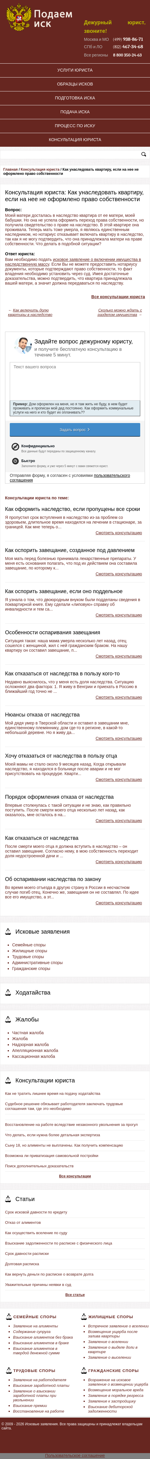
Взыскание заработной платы (41, 1385)
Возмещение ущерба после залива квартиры (113, 1333)
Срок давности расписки (27, 1253)
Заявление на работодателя (39, 1380)
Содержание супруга (31, 1331)
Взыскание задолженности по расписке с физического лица (58, 1243)
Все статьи (74, 1295)
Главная (10, 169)
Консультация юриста (75, 139)
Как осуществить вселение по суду (36, 1233)
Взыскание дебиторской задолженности (110, 1409)
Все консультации (75, 1176)
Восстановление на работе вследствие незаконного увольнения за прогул (71, 1124)
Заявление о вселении (108, 1341)
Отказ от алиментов (23, 1222)
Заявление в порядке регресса (115, 1395)
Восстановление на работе (38, 1411)
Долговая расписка (22, 1264)
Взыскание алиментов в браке (41, 1343)
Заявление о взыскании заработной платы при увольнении (34, 1395)
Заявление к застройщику (112, 1401)
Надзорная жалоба (30, 1044)
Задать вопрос (75, 429)
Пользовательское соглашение (75, 1455)
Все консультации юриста (118, 296)
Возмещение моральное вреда (115, 1390)
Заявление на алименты (35, 1326)
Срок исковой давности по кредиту (36, 1212)
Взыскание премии (30, 1405)
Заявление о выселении (109, 1357)
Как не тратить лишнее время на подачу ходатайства (52, 1093)
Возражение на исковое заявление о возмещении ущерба (118, 1382)
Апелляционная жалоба (35, 1050)
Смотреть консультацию (118, 532)
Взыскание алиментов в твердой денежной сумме (36, 1350)
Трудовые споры (28, 956)
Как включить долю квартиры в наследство (30, 312)
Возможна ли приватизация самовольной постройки (51, 1155)
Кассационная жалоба (33, 1056)
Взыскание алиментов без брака (43, 1337)
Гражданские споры (31, 968)
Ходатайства (32, 992)
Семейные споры (29, 944)
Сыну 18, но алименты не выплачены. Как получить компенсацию (64, 1145)
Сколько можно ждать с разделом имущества (120, 312)
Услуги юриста (75, 70)
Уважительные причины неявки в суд (38, 1284)
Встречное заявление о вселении (118, 1326)
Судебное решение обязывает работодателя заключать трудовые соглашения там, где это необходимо (64, 1106)
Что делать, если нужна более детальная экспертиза (52, 1135)
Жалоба (20, 1038)
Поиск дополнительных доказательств (39, 1166)
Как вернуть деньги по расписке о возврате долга (49, 1274)
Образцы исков (75, 84)
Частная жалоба (28, 1032)
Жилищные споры (29, 950)
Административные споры (37, 962)
